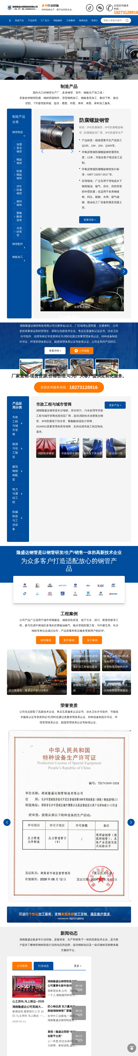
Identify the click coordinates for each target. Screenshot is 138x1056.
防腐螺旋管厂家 (93, 132)
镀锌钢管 (19, 203)
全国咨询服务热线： (69, 387)
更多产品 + (115, 405)
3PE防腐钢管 (19, 189)
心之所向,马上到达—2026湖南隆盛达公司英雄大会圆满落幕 (28, 1007)
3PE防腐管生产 (114, 132)
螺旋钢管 (19, 161)
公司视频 (82, 350)
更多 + (78, 966)
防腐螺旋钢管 (19, 174)
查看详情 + (90, 220)
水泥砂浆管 (19, 231)
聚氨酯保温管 (19, 216)
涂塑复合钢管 (19, 147)
